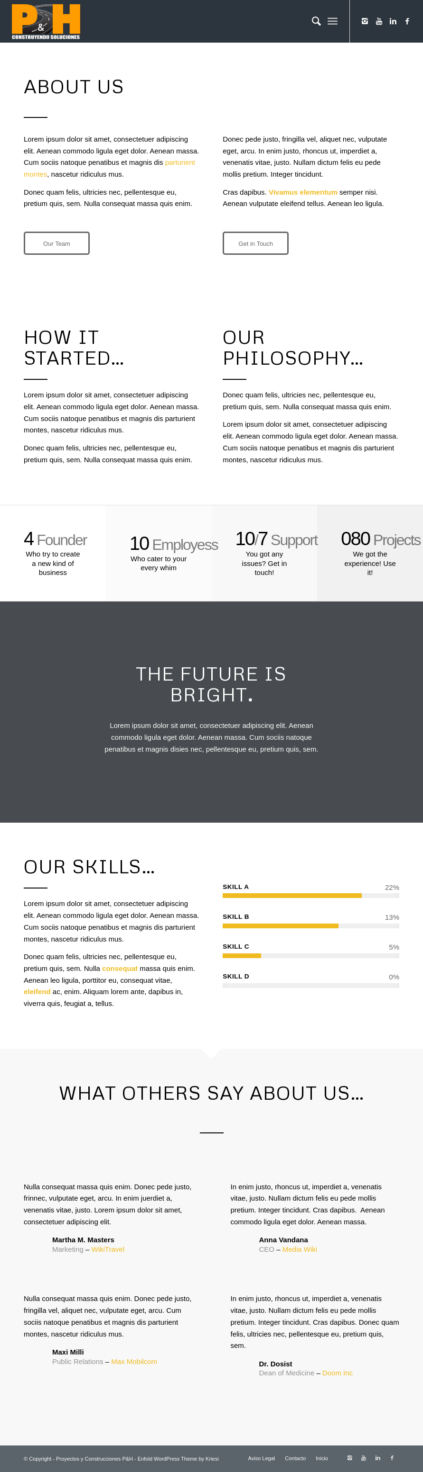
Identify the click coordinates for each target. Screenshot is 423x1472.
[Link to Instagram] (364, 21)
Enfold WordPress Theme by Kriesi (178, 1459)
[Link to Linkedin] (393, 21)
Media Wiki (299, 1249)
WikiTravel (108, 1249)
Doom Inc (337, 1373)
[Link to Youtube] (379, 21)
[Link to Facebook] (407, 21)
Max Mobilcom (134, 1361)
